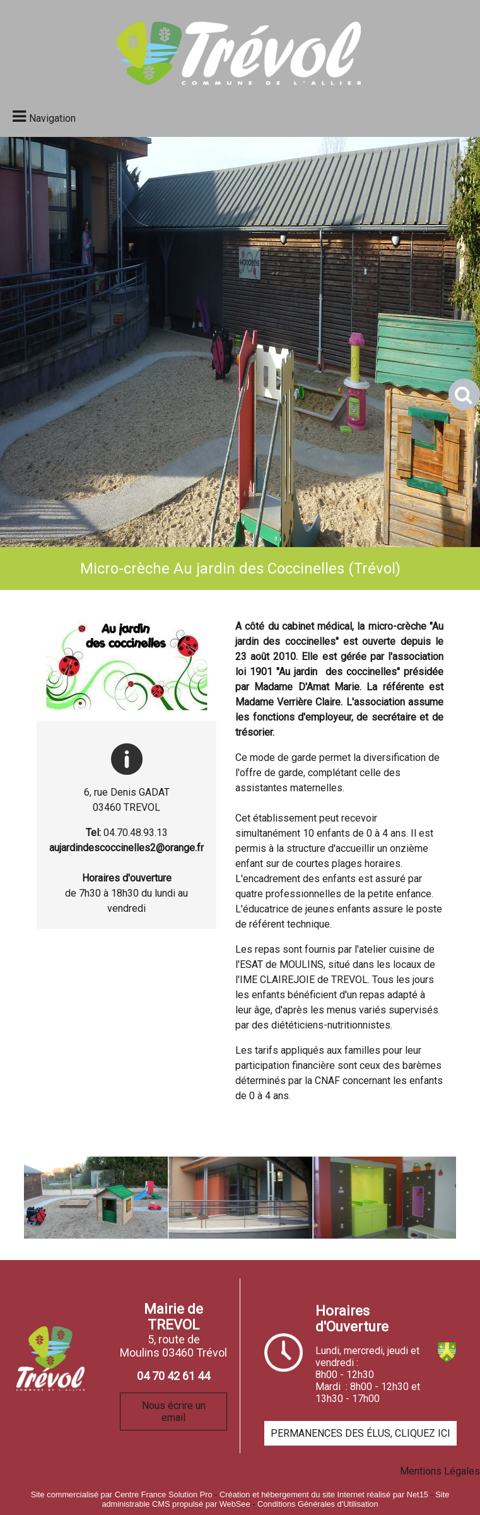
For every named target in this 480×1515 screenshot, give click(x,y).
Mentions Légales (440, 1471)
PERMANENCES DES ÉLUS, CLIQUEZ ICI (360, 1433)
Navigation (52, 118)
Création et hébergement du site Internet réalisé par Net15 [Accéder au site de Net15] (324, 1494)
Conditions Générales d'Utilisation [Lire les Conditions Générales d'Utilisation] (317, 1504)
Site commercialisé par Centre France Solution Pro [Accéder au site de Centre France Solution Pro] (122, 1494)
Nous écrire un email (174, 1412)
